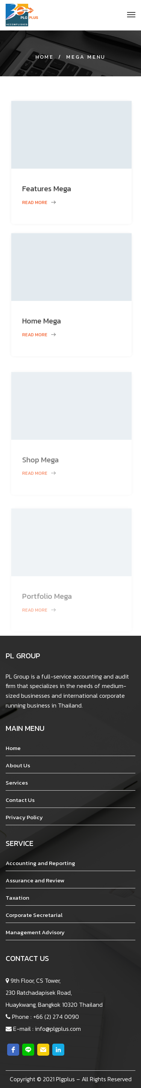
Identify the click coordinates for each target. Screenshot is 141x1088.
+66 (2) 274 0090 (56, 1016)
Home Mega (41, 327)
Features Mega (46, 193)
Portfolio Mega (47, 612)
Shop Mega (40, 474)
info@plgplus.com (58, 1028)
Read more (39, 207)
